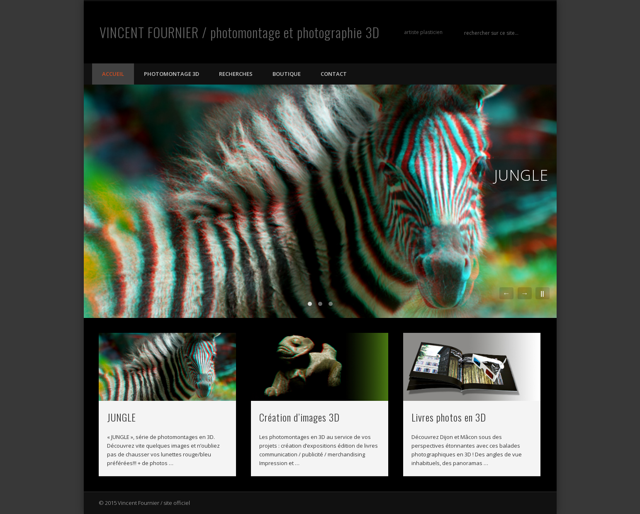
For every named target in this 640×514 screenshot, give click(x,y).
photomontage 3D (171, 74)
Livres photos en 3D (448, 417)
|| (542, 293)
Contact (334, 74)
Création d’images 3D (299, 417)
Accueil (113, 74)
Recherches (236, 74)
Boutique (287, 74)
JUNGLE (521, 175)
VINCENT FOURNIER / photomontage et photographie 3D (240, 32)
